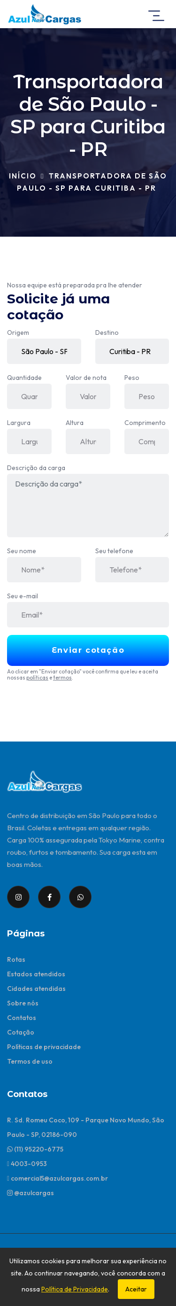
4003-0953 (27, 1163)
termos (62, 677)
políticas (37, 677)
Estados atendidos (36, 974)
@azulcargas (30, 1193)
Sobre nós (22, 1003)
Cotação (20, 1032)
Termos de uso (30, 1061)
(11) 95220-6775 (35, 1149)
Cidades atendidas (36, 988)
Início (23, 175)
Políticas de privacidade (44, 1047)
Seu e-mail (22, 596)
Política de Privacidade (74, 1289)
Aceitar (136, 1289)
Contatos (21, 1017)
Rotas (16, 959)
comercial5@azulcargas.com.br (57, 1178)
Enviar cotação (88, 650)
